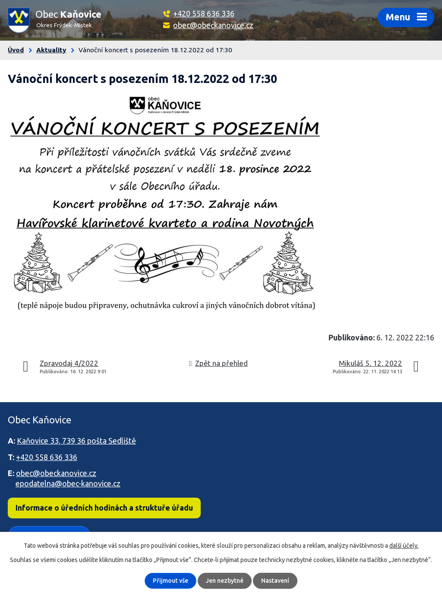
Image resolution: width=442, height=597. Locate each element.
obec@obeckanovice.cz (213, 25)
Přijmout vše (170, 580)
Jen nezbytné (224, 580)
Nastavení (275, 580)
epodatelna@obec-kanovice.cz (68, 483)
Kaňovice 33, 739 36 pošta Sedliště (76, 440)
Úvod (16, 50)
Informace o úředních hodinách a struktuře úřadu (104, 507)
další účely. (404, 545)
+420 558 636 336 (203, 13)
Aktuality (51, 50)
